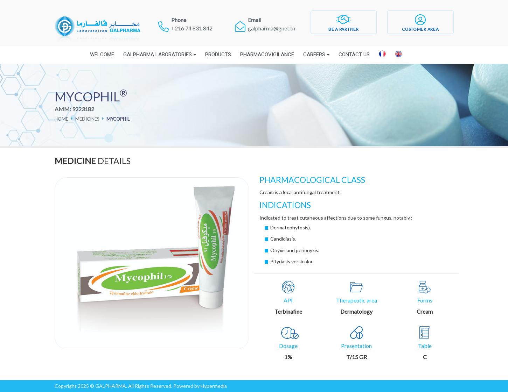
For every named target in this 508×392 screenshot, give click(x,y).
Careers (314, 54)
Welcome (102, 54)
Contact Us (354, 54)
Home (61, 119)
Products (218, 54)
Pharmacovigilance (267, 54)
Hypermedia (214, 386)
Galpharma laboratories (157, 54)
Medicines (87, 119)
